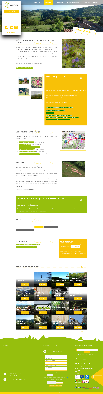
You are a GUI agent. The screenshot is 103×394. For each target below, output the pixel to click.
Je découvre (37, 2)
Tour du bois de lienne (25, 144)
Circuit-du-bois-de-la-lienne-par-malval (29, 153)
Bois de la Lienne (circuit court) (27, 151)
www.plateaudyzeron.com (49, 392)
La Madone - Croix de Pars (26, 142)
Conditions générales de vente (84, 368)
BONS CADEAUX (11, 32)
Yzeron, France (11, 19)
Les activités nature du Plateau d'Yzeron (26, 247)
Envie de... (48, 2)
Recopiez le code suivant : (55, 379)
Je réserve (86, 2)
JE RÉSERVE (75, 246)
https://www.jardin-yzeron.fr (24, 67)
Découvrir (24, 284)
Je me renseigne (73, 2)
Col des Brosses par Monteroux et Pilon (29, 147)
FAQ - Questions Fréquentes (83, 363)
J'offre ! (95, 2)
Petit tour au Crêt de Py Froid (27, 149)
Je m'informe (59, 2)
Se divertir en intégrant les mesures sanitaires (28, 244)
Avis (77, 371)
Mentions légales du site (82, 366)
